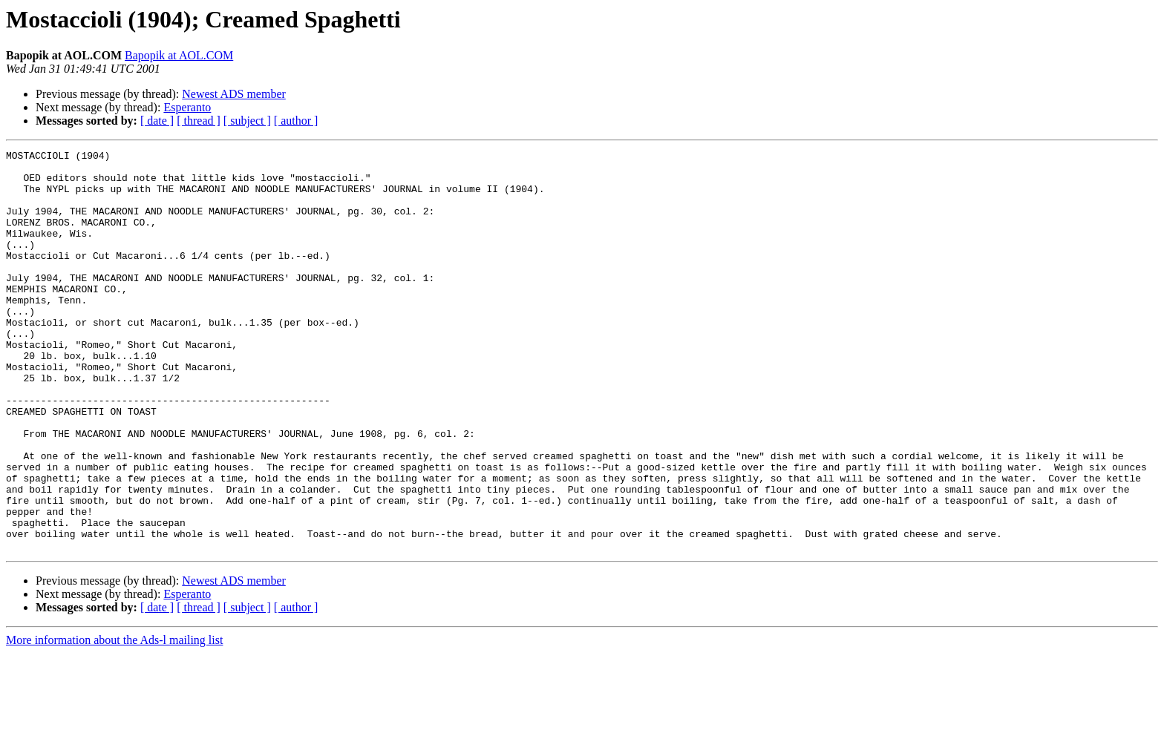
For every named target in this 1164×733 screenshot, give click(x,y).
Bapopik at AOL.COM (179, 55)
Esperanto (187, 107)
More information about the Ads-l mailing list (114, 720)
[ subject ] (247, 120)
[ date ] (157, 120)
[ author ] (296, 120)
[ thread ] (198, 120)
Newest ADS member (234, 94)
